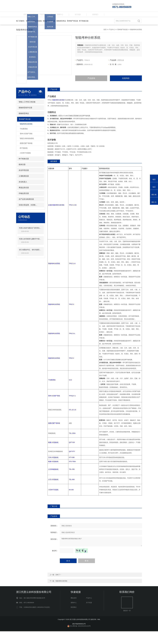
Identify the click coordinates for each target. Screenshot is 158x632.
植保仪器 (22, 165)
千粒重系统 (24, 129)
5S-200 (71, 490)
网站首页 (74, 599)
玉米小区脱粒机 (53, 458)
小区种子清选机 (25, 154)
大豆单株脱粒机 (53, 470)
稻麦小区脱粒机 (53, 443)
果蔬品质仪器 (24, 188)
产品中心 (42, 15)
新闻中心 (60, 15)
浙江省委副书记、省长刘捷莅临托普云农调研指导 (30, 250)
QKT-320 (72, 443)
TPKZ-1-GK (72, 206)
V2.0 (70, 381)
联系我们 (95, 15)
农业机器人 (23, 183)
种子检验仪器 (83, 22)
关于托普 (77, 15)
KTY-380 (71, 458)
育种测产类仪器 (72, 22)
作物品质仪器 (24, 194)
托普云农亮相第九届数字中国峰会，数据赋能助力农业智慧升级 (30, 240)
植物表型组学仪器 (49, 22)
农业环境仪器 (24, 171)
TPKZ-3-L (72, 334)
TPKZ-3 (71, 305)
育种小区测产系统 (26, 134)
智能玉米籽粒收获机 (27, 139)
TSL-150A (72, 434)
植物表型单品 (61, 22)
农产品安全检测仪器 (26, 200)
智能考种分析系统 (136, 30)
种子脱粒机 (24, 149)
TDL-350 (71, 470)
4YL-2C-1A (72, 410)
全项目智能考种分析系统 (56, 206)
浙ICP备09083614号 (79, 624)
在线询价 (126, 79)
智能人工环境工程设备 (34, 22)
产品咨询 (91, 79)
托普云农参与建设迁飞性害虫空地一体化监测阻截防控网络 (30, 229)
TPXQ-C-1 (72, 396)
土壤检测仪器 (24, 177)
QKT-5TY (72, 452)
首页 (25, 15)
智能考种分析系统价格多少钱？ (101, 542)
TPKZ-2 (71, 359)
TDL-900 (71, 480)
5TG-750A (72, 462)
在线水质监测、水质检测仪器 (29, 206)
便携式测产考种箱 (26, 144)
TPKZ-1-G (72, 264)
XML (98, 620)
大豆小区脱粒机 (53, 480)
